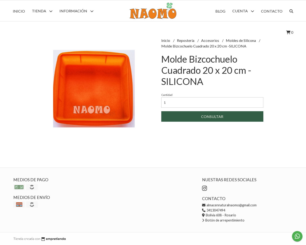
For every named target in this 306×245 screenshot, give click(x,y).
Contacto (271, 11)
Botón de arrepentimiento (223, 220)
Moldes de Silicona (241, 40)
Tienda (42, 11)
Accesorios (210, 40)
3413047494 (213, 210)
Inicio (19, 11)
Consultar (212, 116)
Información (76, 11)
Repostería (186, 40)
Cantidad (166, 94)
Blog (220, 11)
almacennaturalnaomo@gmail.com (229, 205)
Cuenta (243, 11)
